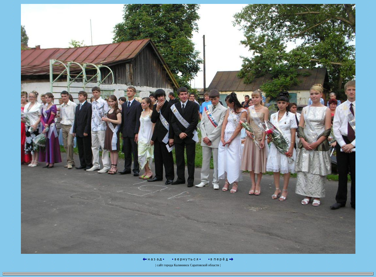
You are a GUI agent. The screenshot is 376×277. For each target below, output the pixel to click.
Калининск (181, 264)
